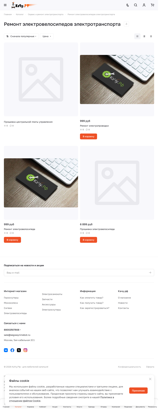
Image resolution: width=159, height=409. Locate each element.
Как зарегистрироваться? (94, 308)
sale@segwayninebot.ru (17, 334)
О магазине (124, 297)
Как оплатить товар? (91, 297)
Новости (123, 302)
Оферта (150, 366)
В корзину (88, 136)
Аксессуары (49, 304)
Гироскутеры (11, 297)
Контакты (123, 308)
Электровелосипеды (15, 313)
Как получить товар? (91, 302)
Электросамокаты (52, 294)
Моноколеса (11, 302)
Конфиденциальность (129, 366)
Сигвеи (8, 308)
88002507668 (11, 329)
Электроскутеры (51, 309)
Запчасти (47, 299)
